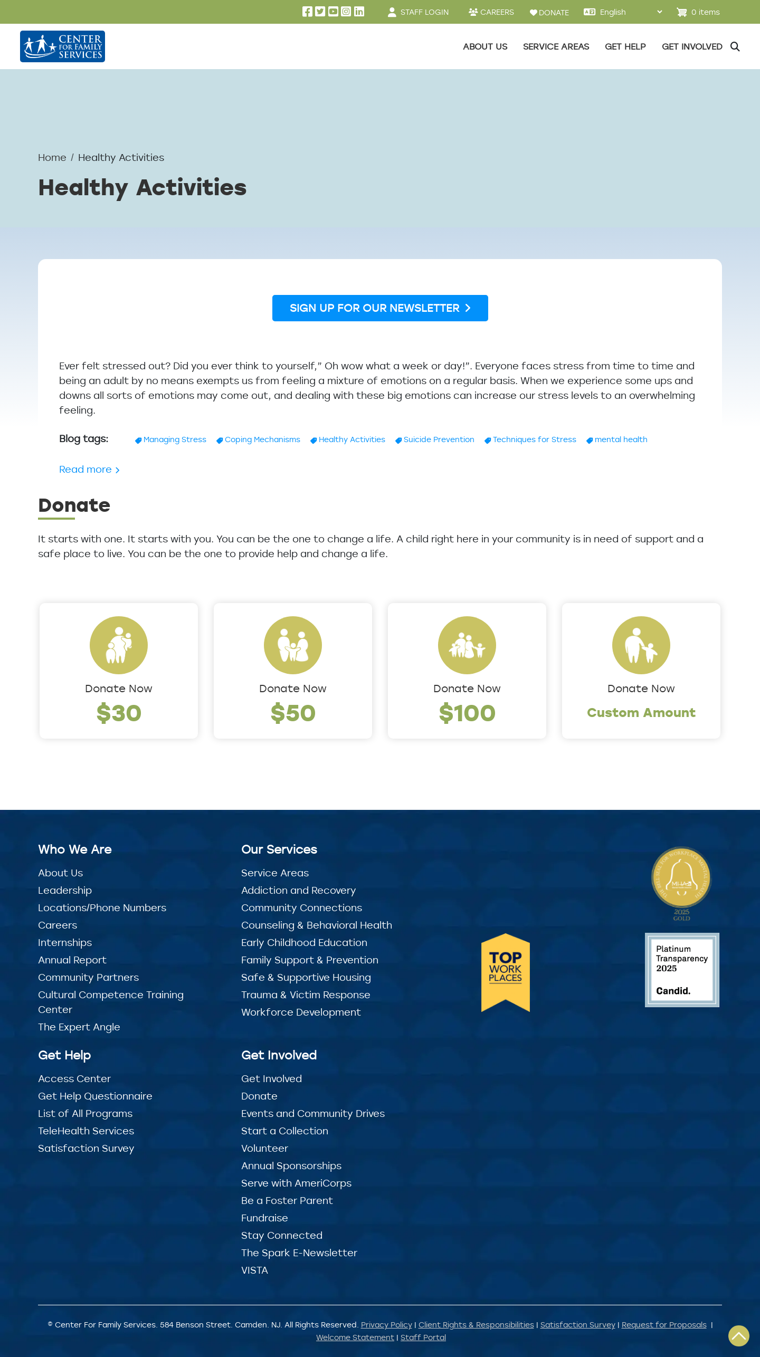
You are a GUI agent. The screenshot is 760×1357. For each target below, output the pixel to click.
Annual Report (72, 959)
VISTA (254, 1270)
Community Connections (301, 907)
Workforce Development (301, 1012)
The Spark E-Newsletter (299, 1252)
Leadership (65, 890)
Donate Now (119, 688)
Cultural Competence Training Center (111, 1002)
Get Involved (271, 1078)
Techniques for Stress (534, 439)
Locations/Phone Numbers (102, 907)
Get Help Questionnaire (95, 1096)
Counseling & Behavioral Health (316, 925)
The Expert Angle (79, 1026)
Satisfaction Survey (86, 1148)
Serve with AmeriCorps (296, 1183)
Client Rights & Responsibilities (476, 1325)
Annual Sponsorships (291, 1165)
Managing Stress (175, 439)
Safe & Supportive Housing (306, 977)
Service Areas (275, 872)
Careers (57, 925)
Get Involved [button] (692, 46)
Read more (89, 469)
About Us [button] (485, 46)
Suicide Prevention (439, 439)
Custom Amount (641, 712)
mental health (621, 439)
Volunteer (264, 1148)
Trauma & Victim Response (305, 994)
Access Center (74, 1078)
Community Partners (88, 977)
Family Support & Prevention (309, 959)
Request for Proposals (664, 1325)
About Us (60, 872)
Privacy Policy (386, 1325)
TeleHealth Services (86, 1130)
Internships (65, 942)
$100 (467, 712)
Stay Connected (281, 1235)
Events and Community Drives (313, 1113)
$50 (293, 712)
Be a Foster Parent (287, 1200)
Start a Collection (284, 1130)
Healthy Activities (352, 439)
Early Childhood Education (304, 942)
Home (52, 157)
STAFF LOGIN (425, 12)
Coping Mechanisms (262, 439)
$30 (119, 712)
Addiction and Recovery (298, 890)
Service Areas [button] (556, 46)
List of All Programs (85, 1113)
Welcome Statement (355, 1337)
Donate (259, 1096)
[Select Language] (631, 11)
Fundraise (264, 1217)
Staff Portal (423, 1337)
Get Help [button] (625, 46)
